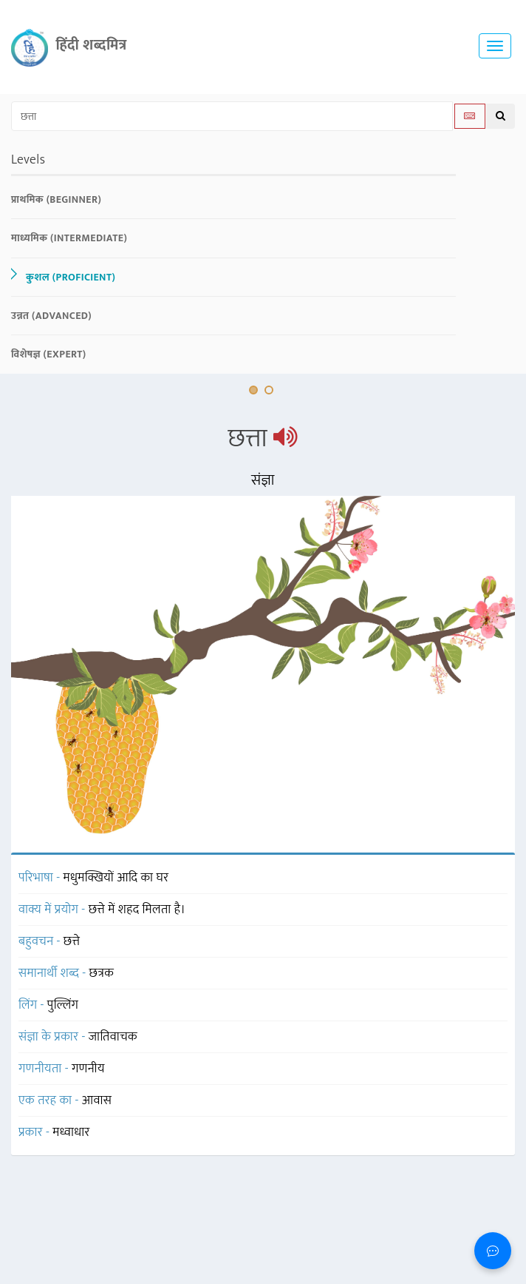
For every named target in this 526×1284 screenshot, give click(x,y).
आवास (97, 1100)
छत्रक (102, 973)
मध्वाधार (70, 1132)
